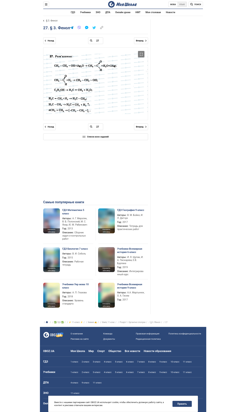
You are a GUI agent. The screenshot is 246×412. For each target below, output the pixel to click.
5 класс (119, 361)
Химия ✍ (92, 322)
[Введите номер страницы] (95, 40)
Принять (182, 404)
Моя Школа (78, 351)
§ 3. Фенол (52, 20)
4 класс (108, 361)
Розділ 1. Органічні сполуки (132, 322)
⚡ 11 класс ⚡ (76, 322)
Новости (170, 12)
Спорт (101, 351)
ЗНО (98, 12)
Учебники (85, 12)
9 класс (163, 361)
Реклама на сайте (80, 339)
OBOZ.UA (49, 351)
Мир (91, 351)
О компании (77, 333)
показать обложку (51, 230)
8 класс (152, 361)
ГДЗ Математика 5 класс (73, 212)
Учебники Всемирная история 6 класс (129, 250)
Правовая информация (148, 333)
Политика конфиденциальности (184, 333)
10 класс (174, 361)
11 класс (187, 361)
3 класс (96, 361)
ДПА (107, 12)
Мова (173, 4)
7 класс (141, 361)
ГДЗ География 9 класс (130, 210)
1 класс (74, 361)
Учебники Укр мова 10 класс (75, 286)
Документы (109, 339)
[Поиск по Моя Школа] (196, 4)
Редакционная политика (148, 339)
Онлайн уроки (122, 12)
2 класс (85, 361)
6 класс (130, 361)
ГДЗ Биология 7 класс (75, 248)
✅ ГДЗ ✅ (59, 322)
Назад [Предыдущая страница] (51, 40)
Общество (114, 351)
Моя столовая (153, 12)
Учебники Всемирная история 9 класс (129, 286)
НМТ (138, 12)
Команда (107, 333)
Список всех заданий (95, 136)
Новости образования (157, 351)
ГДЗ (73, 12)
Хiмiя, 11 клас (108, 322)
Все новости (132, 351)
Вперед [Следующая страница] (139, 40)
